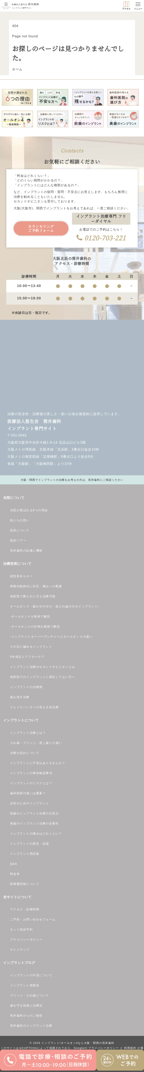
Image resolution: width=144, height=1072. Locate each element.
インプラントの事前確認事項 (31, 773)
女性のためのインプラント (29, 803)
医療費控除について (24, 884)
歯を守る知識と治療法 (26, 1005)
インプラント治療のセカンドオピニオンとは (42, 666)
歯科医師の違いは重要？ (28, 793)
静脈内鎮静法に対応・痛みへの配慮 (36, 586)
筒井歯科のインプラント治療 (31, 1025)
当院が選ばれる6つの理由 (29, 510)
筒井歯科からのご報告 (26, 1015)
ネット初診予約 (21, 929)
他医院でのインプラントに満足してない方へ (42, 677)
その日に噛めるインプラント (31, 646)
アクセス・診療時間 (24, 909)
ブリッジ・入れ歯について (29, 995)
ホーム (17, 69)
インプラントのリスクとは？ (31, 783)
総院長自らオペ (21, 576)
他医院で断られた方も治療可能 (33, 596)
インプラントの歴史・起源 (29, 843)
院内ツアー (18, 540)
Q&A (13, 863)
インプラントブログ (19, 963)
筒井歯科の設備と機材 (26, 550)
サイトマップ (20, 949)
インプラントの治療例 (26, 687)
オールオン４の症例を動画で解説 (35, 626)
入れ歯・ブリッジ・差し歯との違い (36, 742)
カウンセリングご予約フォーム (41, 228)
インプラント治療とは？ (28, 732)
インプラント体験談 (24, 985)
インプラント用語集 (24, 853)
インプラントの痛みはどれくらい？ (36, 833)
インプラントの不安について (31, 975)
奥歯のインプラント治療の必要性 (34, 823)
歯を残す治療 (20, 697)
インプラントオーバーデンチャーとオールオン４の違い (52, 636)
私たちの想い (20, 520)
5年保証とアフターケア (27, 656)
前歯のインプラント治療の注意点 (34, 813)
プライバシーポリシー (26, 939)
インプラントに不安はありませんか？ (37, 763)
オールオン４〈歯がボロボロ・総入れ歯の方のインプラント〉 (55, 606)
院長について (20, 530)
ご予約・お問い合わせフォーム (33, 919)
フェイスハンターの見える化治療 (34, 707)
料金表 (15, 873)
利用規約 (130, 1048)
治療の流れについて (24, 753)
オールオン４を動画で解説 (30, 616)
